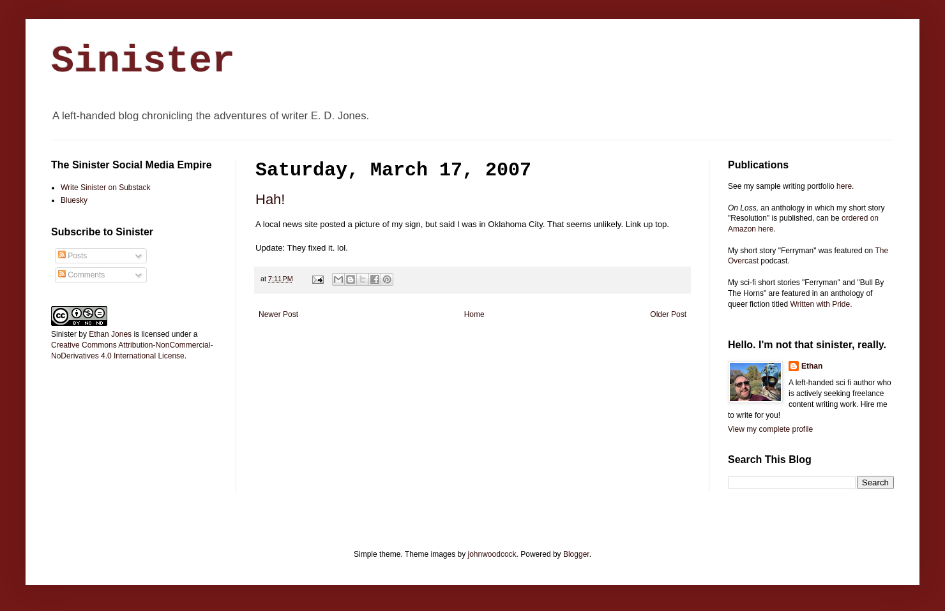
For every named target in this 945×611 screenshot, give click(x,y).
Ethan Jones (110, 334)
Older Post (668, 314)
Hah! (270, 199)
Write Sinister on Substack (106, 187)
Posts (72, 255)
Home (474, 314)
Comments (81, 274)
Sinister (143, 61)
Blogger (576, 554)
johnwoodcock (492, 554)
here (844, 186)
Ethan (811, 366)
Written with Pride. (821, 304)
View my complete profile (770, 429)
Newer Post (278, 314)
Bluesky (74, 200)
